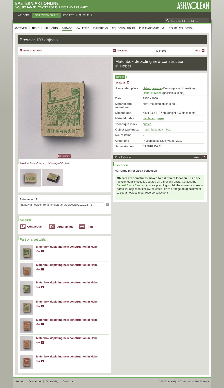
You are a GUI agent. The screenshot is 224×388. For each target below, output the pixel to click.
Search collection (181, 28)
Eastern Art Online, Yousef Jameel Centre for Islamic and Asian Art (52, 5)
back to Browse (33, 50)
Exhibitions (100, 28)
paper (160, 118)
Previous (122, 50)
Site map (19, 381)
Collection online (46, 15)
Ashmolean (193, 5)
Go (38, 251)
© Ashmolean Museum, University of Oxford (44, 163)
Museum (84, 15)
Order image (65, 226)
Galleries (82, 28)
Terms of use (35, 381)
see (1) (197, 157)
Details (120, 77)
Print (90, 226)
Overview (21, 28)
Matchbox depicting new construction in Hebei (67, 246)
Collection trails (123, 28)
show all (121, 82)
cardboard (149, 118)
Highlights (51, 28)
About (35, 28)
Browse (67, 28)
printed (147, 124)
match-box (149, 129)
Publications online (151, 28)
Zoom (65, 156)
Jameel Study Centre (130, 185)
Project (68, 15)
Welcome (24, 15)
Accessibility (52, 381)
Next (198, 50)
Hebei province (152, 88)
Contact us (34, 226)
